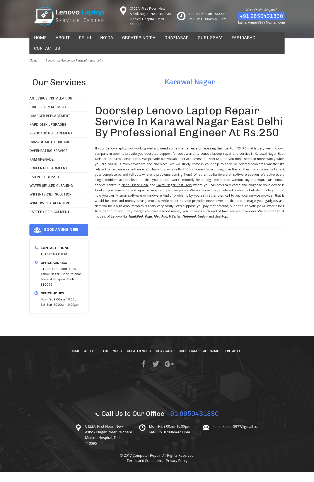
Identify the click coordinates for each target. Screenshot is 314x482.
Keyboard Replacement (50, 143)
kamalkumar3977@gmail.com (261, 22)
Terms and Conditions (143, 470)
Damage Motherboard (49, 152)
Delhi (84, 40)
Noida (106, 40)
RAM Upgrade (41, 169)
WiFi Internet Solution (50, 204)
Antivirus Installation (50, 108)
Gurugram (205, 40)
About (62, 40)
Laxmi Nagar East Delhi (174, 194)
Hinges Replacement (48, 117)
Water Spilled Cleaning (51, 195)
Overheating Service (48, 160)
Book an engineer (55, 240)
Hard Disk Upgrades (47, 134)
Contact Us (46, 55)
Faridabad (237, 40)
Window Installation (49, 213)
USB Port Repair (44, 187)
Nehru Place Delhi (134, 194)
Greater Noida (136, 40)
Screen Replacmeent (48, 178)
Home (40, 40)
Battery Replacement (49, 222)
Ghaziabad (173, 40)
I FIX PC (240, 158)
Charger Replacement (49, 126)
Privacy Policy (178, 470)
